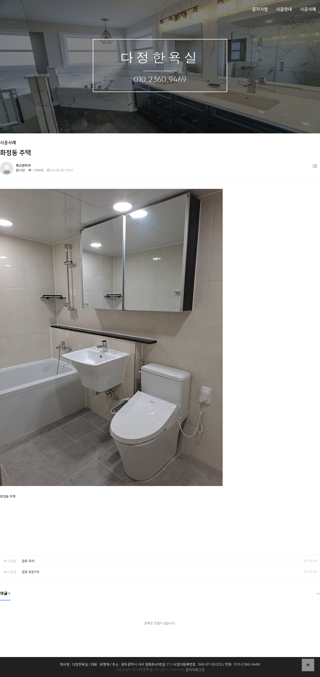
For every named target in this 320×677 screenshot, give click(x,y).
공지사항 (260, 9)
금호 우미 (28, 561)
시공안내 (284, 9)
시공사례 (308, 9)
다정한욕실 (160, 56)
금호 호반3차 (30, 572)
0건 (20, 170)
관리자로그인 (195, 670)
